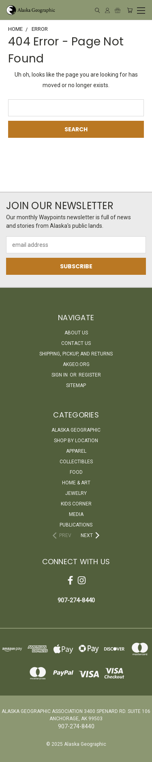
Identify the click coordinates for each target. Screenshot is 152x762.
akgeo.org (76, 364)
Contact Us (76, 343)
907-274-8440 (76, 600)
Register (90, 375)
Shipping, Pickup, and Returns (76, 354)
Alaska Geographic (76, 430)
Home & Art (76, 483)
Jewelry (76, 493)
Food (76, 472)
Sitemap (76, 385)
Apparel (76, 451)
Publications (76, 525)
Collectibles (76, 461)
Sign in (60, 375)
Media (76, 514)
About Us (76, 333)
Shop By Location (76, 440)
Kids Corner (76, 504)
